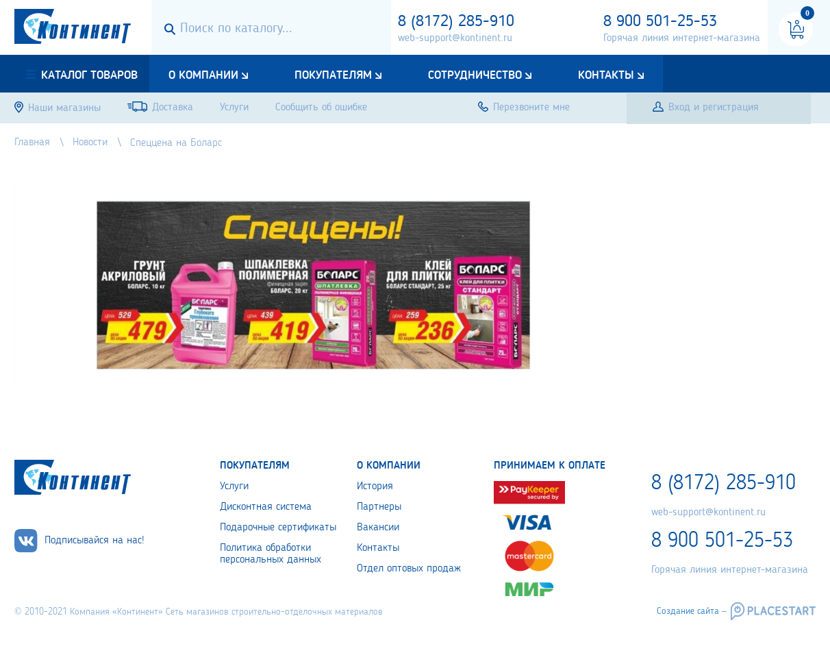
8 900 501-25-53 (660, 22)
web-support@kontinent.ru (455, 38)
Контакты (606, 75)
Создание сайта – (692, 611)
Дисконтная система (266, 507)
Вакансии (378, 527)
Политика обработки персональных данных (270, 554)
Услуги (234, 486)
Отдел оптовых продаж (409, 568)
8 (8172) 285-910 (456, 22)
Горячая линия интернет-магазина (681, 38)
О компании (203, 75)
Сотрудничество (475, 75)
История (375, 486)
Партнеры (379, 507)
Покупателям (333, 75)
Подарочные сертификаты (278, 527)
